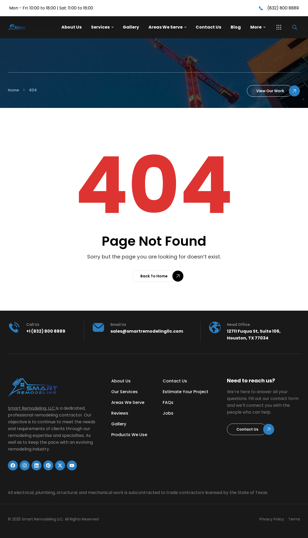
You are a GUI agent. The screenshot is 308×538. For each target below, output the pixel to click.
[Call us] (14, 327)
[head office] (215, 327)
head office (238, 324)
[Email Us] (98, 327)
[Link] (26, 27)
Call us (32, 324)
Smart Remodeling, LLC (31, 408)
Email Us (118, 324)
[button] (279, 27)
